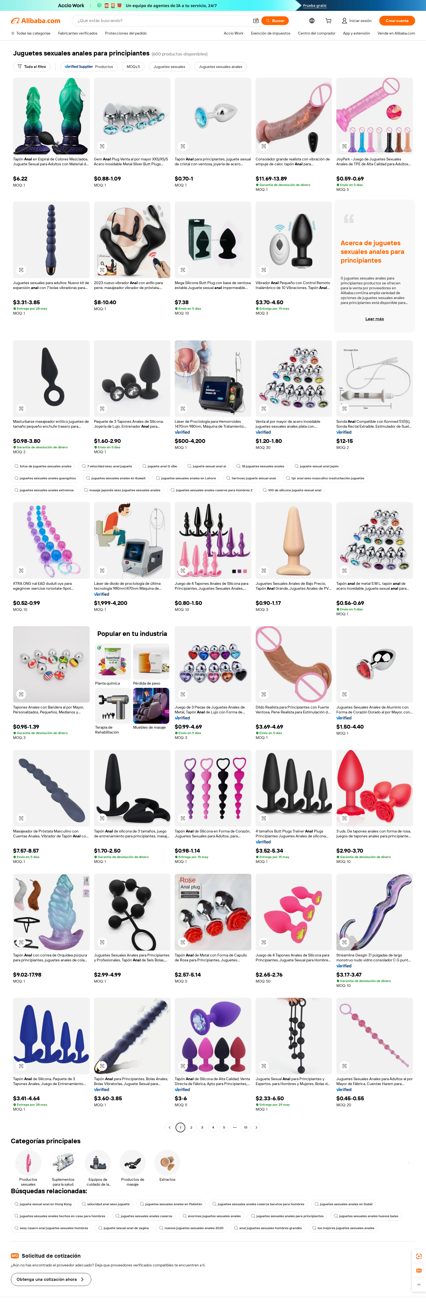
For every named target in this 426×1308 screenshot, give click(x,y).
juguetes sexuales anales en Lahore (186, 478)
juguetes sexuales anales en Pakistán (171, 1204)
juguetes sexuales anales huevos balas (366, 1216)
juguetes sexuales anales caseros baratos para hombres (258, 1204)
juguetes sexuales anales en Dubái (343, 1204)
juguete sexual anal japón (317, 466)
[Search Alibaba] (163, 21)
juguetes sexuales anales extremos (44, 490)
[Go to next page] (256, 1127)
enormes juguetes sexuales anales (212, 1216)
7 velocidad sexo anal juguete (107, 466)
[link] (419, 1256)
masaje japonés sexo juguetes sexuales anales (122, 490)
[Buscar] (275, 20)
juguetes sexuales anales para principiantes (287, 1216)
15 (245, 1127)
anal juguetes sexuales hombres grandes (268, 1228)
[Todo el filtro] (32, 66)
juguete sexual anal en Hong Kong (42, 1204)
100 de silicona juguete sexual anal (292, 490)
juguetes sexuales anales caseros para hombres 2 (211, 490)
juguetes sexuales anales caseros (143, 1216)
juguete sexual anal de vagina (123, 1228)
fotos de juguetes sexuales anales (42, 466)
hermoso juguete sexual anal (251, 478)
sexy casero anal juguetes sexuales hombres (51, 1228)
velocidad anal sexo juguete (106, 1204)
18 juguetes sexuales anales (260, 466)
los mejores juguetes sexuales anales (343, 1228)
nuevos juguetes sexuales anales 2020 (191, 1228)
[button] (256, 20)
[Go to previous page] (169, 1127)
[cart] (329, 21)
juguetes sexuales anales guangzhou (45, 478)
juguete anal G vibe (159, 466)
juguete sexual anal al (206, 466)
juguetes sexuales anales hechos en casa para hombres (59, 1216)
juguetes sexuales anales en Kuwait (116, 478)
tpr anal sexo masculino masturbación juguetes (325, 478)
